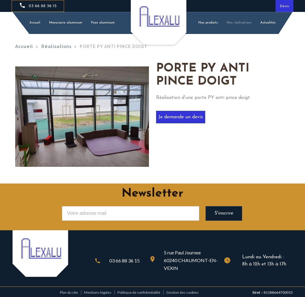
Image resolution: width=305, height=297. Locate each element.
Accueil (34, 22)
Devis (284, 6)
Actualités (268, 22)
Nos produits (208, 22)
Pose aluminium (103, 22)
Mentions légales (97, 292)
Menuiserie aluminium (65, 22)
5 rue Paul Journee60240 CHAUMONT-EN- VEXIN (191, 260)
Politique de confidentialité (138, 292)
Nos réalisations (239, 22)
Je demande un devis (180, 117)
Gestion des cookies (182, 292)
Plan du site (69, 292)
